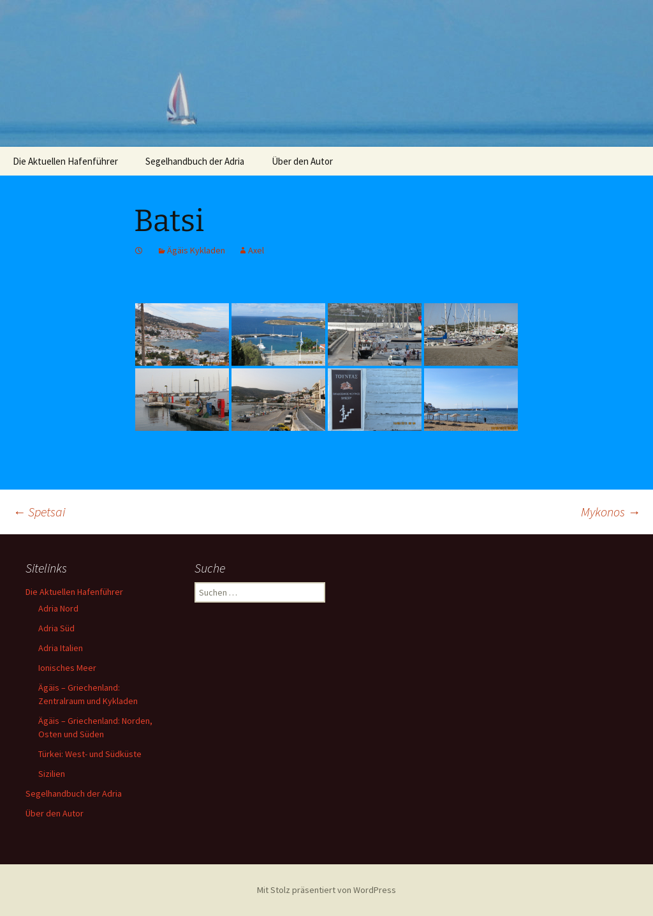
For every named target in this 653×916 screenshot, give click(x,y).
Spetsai (39, 512)
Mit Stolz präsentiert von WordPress (326, 890)
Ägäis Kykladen (196, 250)
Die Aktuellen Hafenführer (65, 161)
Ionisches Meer (67, 667)
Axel (256, 250)
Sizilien (51, 773)
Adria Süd (56, 628)
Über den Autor (302, 161)
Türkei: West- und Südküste (90, 754)
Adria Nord (58, 608)
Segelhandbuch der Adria (194, 161)
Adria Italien (60, 648)
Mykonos (610, 512)
